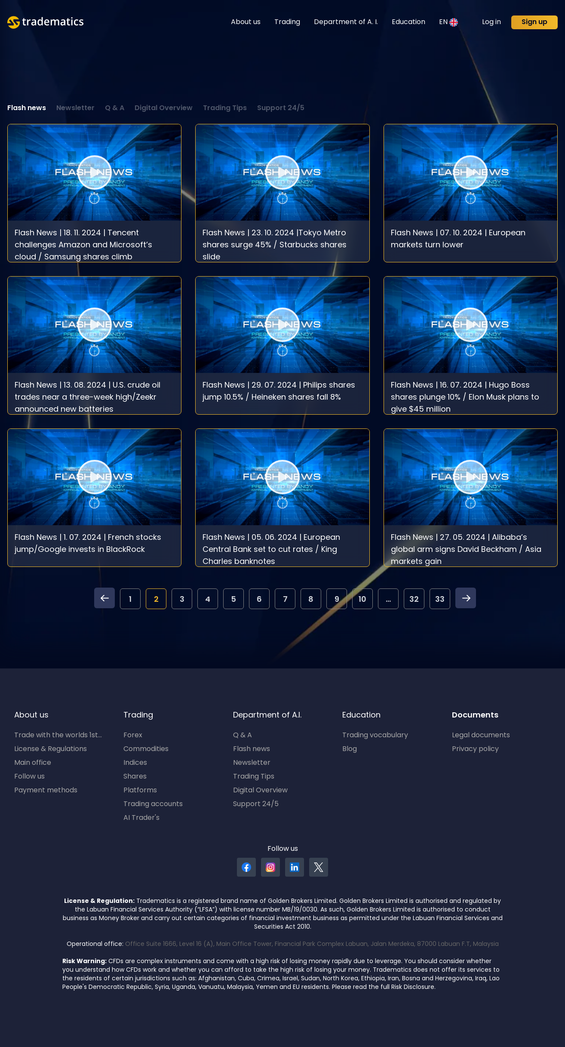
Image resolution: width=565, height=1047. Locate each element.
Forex (132, 735)
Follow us (29, 776)
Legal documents (481, 735)
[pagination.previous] (104, 600)
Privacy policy (475, 749)
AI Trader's (141, 818)
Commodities (146, 749)
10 (362, 600)
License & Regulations (50, 749)
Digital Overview (164, 108)
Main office (32, 763)
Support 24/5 (280, 108)
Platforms (140, 790)
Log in (491, 22)
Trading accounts (153, 804)
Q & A (114, 108)
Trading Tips (225, 108)
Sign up (534, 22)
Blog (349, 749)
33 (440, 600)
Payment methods (45, 790)
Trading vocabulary (375, 735)
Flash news (26, 108)
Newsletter (75, 108)
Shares (135, 776)
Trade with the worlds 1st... (58, 735)
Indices (135, 763)
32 (414, 600)
